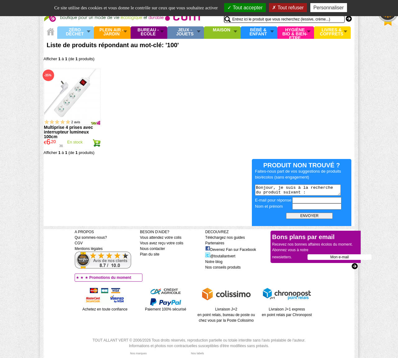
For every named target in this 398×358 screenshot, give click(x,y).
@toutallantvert (220, 256)
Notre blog (213, 262)
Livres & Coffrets (331, 32)
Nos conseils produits (223, 267)
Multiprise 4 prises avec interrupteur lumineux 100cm (68, 132)
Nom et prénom (269, 206)
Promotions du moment (110, 277)
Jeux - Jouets (184, 32)
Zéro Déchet (75, 32)
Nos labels (197, 353)
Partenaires (214, 243)
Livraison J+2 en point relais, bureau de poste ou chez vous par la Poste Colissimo (226, 315)
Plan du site (150, 254)
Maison (221, 30)
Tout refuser (288, 7)
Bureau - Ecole (148, 32)
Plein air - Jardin (111, 32)
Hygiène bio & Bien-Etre (295, 32)
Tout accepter (244, 7)
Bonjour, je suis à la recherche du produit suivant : (298, 190)
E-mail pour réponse (273, 200)
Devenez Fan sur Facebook (230, 249)
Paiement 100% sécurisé (165, 309)
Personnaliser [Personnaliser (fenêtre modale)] (328, 7)
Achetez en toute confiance (104, 309)
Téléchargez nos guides (225, 237)
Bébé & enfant (258, 32)
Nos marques (138, 353)
